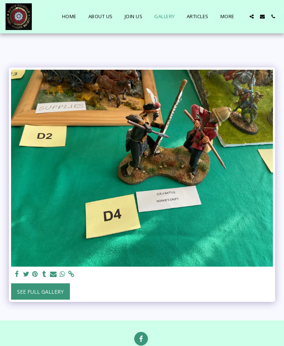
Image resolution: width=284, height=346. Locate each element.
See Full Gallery (40, 291)
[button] (252, 16)
